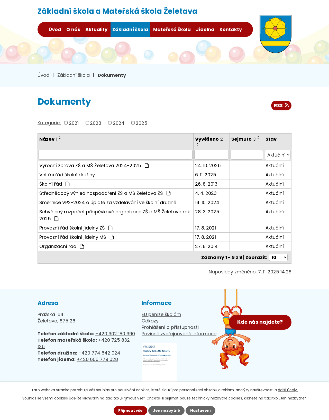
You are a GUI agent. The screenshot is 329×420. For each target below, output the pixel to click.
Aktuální (275, 165)
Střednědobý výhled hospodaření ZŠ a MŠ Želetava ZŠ (104, 192)
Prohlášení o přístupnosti (170, 326)
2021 (74, 123)
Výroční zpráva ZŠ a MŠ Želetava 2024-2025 (94, 165)
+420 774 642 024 (99, 352)
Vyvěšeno (209, 139)
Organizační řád (61, 246)
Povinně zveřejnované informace (179, 333)
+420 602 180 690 (115, 333)
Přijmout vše (130, 410)
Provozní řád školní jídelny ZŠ (75, 227)
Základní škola (130, 29)
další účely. (288, 390)
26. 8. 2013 (206, 183)
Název (48, 139)
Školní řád (54, 183)
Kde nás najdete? (260, 321)
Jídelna (205, 29)
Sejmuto (244, 139)
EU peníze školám (161, 314)
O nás (73, 29)
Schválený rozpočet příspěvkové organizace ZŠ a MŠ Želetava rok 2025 (114, 214)
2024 (118, 123)
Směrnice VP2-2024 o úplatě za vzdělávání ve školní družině (107, 202)
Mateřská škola (172, 29)
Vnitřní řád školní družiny (67, 174)
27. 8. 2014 (206, 246)
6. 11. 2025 (205, 174)
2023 (95, 123)
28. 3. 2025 (207, 211)
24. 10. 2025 (208, 165)
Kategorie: (49, 122)
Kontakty (231, 29)
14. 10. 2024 (207, 202)
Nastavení (200, 410)
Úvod (55, 29)
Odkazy (150, 320)
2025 (141, 123)
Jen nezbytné (166, 410)
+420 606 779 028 (97, 359)
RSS (281, 105)
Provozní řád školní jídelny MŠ (76, 236)
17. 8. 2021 (205, 227)
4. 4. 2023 (206, 192)
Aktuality (96, 29)
